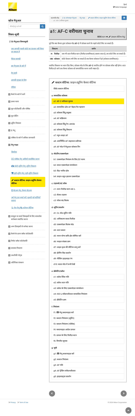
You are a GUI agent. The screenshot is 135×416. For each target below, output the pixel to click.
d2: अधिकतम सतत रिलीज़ (64, 219)
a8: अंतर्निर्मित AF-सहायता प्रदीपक (67, 141)
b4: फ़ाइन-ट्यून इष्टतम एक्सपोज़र (67, 176)
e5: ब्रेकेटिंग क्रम (60, 300)
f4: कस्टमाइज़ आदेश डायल (64, 329)
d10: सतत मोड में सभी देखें (64, 264)
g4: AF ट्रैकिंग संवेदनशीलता (64, 371)
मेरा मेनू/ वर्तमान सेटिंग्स (22, 207)
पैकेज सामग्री (16, 59)
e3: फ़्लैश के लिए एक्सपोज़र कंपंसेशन (68, 288)
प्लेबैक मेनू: (25, 159)
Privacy (13, 402)
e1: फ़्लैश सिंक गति (61, 277)
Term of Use (23, 402)
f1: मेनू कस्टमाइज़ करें (64, 312)
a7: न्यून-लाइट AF (61, 135)
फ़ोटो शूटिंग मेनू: (23, 166)
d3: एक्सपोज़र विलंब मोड (64, 224)
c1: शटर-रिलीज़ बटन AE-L (64, 189)
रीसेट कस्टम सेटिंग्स (61, 88)
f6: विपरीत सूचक (60, 341)
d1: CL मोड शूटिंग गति (62, 213)
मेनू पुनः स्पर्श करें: (25, 199)
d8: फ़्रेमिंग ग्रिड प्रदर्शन (62, 253)
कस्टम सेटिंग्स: (26, 182)
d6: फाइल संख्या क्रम (62, 241)
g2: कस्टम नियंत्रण (61, 359)
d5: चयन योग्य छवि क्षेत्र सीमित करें (67, 236)
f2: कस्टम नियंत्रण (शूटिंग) (64, 318)
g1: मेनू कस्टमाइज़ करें (64, 353)
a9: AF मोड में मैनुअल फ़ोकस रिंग (67, 147)
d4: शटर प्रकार (59, 230)
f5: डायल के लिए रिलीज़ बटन (65, 335)
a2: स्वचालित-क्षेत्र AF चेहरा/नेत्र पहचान (69, 107)
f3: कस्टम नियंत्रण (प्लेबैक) (64, 324)
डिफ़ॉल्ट (14, 152)
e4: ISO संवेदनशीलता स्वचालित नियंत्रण (70, 294)
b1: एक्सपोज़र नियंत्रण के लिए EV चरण (69, 159)
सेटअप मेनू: (21, 190)
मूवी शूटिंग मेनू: (24, 173)
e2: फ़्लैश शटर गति (61, 282)
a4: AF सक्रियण (60, 118)
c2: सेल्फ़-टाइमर (60, 195)
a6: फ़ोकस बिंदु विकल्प (63, 129)
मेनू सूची (14, 73)
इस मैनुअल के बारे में (18, 66)
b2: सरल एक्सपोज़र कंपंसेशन (65, 165)
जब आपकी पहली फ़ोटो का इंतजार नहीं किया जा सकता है (27, 50)
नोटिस (13, 87)
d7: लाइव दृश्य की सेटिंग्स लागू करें (67, 247)
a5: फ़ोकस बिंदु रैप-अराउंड (64, 124)
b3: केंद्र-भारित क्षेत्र (61, 171)
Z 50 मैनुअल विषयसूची (18, 41)
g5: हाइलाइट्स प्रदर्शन (62, 376)
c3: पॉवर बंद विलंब (61, 200)
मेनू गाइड (82, 18)
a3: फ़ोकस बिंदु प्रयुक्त (62, 112)
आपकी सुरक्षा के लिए (19, 80)
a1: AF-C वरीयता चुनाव (63, 101)
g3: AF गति (58, 365)
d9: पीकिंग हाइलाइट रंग (63, 258)
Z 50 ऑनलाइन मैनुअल (69, 18)
